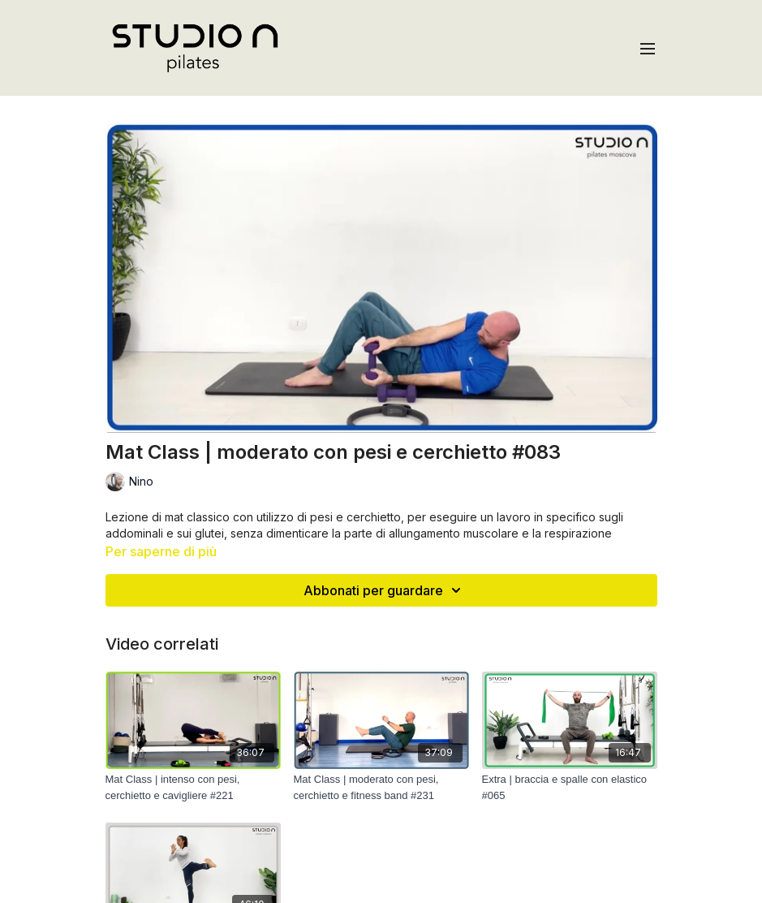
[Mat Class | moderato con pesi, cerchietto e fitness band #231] (381, 787)
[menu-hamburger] (647, 47)
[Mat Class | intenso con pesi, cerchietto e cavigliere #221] (193, 787)
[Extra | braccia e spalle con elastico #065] (569, 787)
